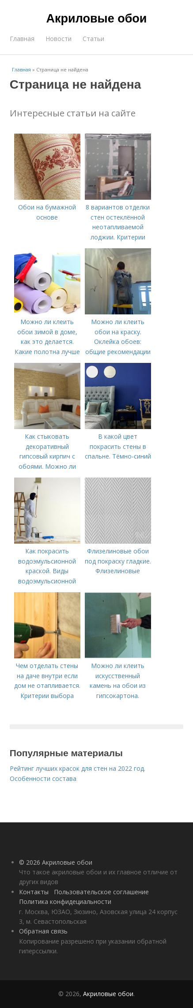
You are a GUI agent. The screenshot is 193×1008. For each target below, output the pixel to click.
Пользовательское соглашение (101, 892)
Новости (58, 38)
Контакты (34, 892)
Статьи (93, 38)
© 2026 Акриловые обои (55, 862)
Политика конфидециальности (65, 901)
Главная (22, 38)
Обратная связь (43, 931)
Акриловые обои (96, 18)
